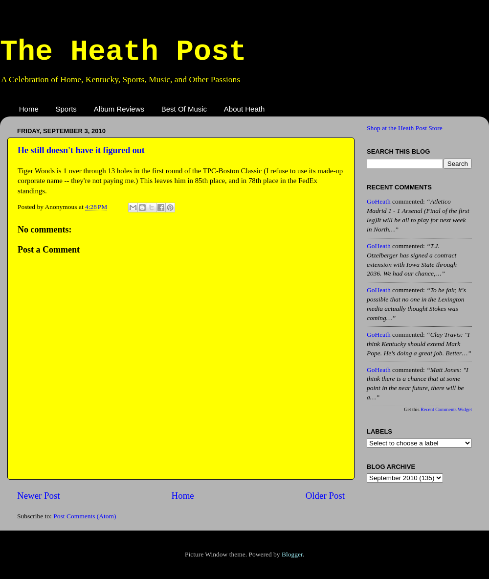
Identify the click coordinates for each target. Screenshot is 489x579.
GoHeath (379, 201)
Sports (66, 109)
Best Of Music (184, 109)
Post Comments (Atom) (84, 516)
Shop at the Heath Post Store (405, 128)
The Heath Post (123, 52)
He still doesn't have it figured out (81, 150)
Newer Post (38, 495)
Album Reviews (119, 109)
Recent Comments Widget (446, 409)
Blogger (292, 554)
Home (29, 109)
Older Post (325, 495)
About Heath (244, 109)
